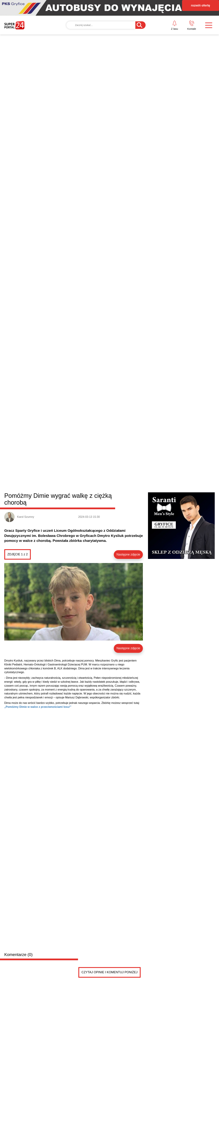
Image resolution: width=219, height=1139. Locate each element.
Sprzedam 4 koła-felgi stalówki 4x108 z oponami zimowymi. (89, 793)
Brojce (107, 485)
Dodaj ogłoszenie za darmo (77, 690)
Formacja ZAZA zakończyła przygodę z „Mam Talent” (50, 556)
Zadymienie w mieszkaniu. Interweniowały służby (155, 635)
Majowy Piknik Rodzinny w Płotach (146, 611)
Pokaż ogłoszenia (129, 831)
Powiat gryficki (25, 485)
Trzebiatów (80, 485)
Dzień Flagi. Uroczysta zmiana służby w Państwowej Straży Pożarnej (136, 581)
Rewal (118, 485)
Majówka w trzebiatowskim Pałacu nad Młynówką (156, 627)
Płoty (67, 485)
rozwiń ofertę (200, 5)
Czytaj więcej (196, 673)
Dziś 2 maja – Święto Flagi (186, 576)
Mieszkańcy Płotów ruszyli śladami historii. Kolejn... (157, 643)
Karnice (95, 485)
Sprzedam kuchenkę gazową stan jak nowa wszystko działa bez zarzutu (82, 759)
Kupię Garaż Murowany (61, 711)
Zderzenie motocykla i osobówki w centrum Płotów (156, 650)
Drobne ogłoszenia (30, 691)
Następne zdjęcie (128, 139)
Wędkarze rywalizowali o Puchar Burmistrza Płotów (157, 619)
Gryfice (56, 485)
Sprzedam (51, 752)
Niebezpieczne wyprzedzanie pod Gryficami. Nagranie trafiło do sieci (30, 657)
